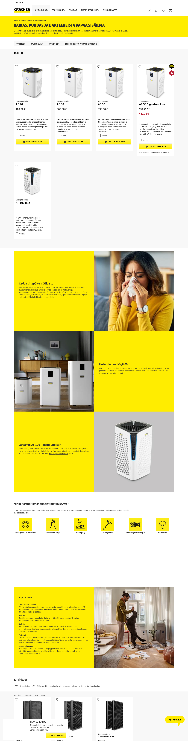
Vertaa (22, 135)
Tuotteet (20, 44)
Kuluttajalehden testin (58, 454)
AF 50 (101, 104)
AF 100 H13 (23, 203)
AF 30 (60, 104)
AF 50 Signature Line (152, 104)
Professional (58, 10)
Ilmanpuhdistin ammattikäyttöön (81, 44)
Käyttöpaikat (37, 44)
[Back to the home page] (23, 10)
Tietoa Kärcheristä (90, 10)
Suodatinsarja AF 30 (65, 696)
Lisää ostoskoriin (32, 142)
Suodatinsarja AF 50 (106, 696)
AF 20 (19, 104)
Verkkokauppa (110, 10)
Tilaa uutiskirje (56, 735)
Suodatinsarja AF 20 (24, 696)
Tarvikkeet (54, 44)
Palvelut (73, 10)
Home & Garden (41, 10)
